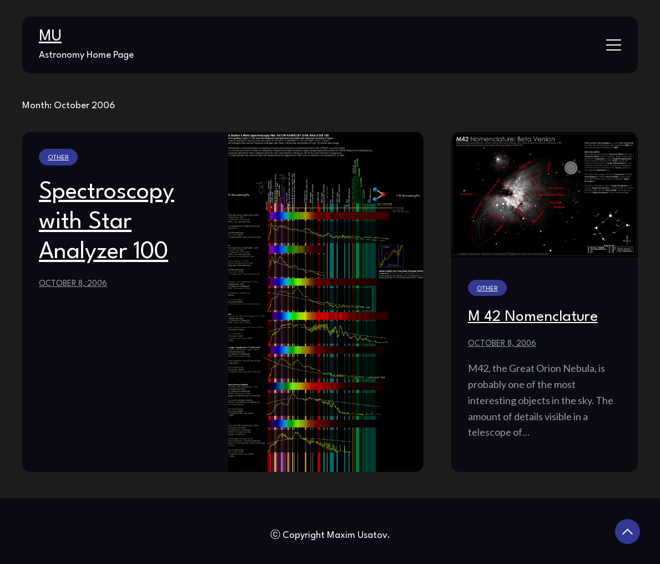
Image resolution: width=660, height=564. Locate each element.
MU (50, 36)
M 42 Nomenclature (533, 317)
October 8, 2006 (73, 284)
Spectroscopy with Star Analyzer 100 (106, 222)
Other (58, 157)
